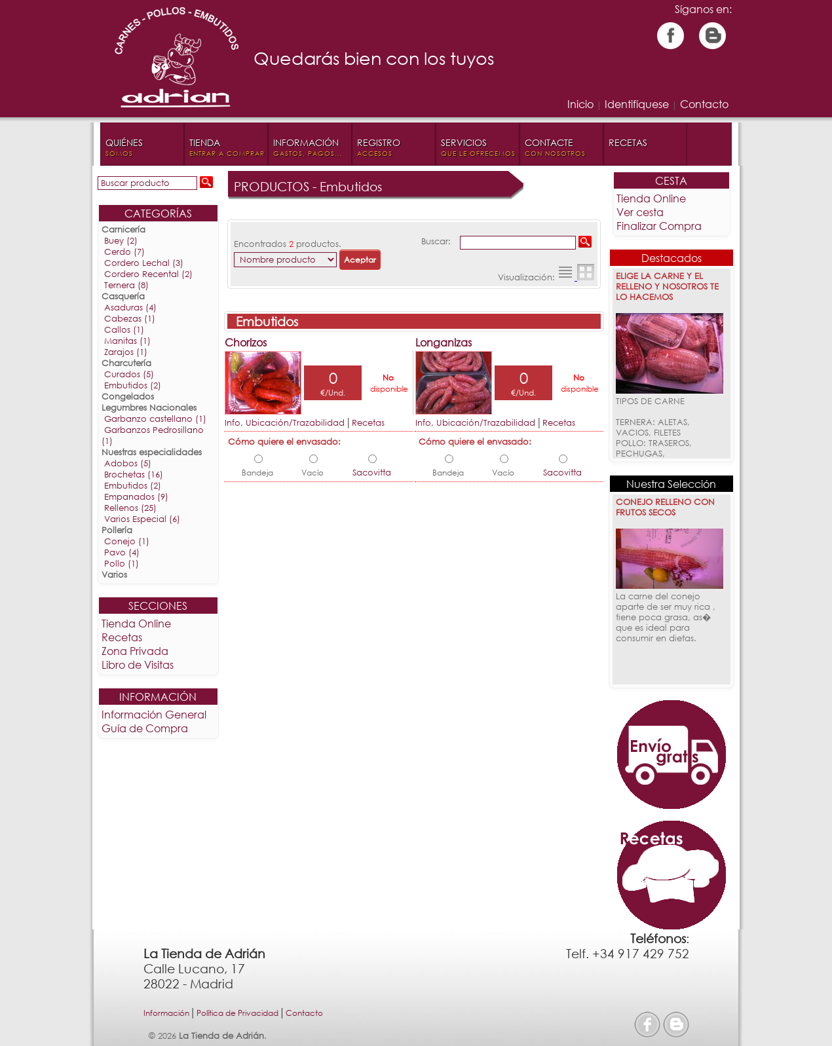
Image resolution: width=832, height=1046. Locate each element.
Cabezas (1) (130, 318)
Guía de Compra (145, 728)
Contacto (704, 104)
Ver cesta (639, 212)
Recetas (122, 637)
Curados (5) (130, 374)
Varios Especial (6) (143, 519)
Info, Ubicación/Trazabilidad (286, 422)
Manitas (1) (128, 340)
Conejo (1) (127, 541)
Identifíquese (637, 104)
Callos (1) (125, 329)
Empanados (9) (137, 496)
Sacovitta (371, 472)
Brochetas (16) (134, 474)
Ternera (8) (127, 285)
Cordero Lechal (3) (144, 263)
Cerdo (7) (125, 251)
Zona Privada (135, 651)
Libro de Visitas (138, 664)
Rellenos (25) (131, 508)
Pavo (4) (122, 552)
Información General (154, 714)
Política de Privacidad (237, 1012)
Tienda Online (137, 623)
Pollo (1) (122, 563)
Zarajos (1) (126, 352)
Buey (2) (121, 240)
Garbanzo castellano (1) (156, 418)
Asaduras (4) (131, 307)
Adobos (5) (128, 463)
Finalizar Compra (658, 226)
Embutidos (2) (133, 385)
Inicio (580, 104)
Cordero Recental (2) (149, 274)
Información (166, 1012)
